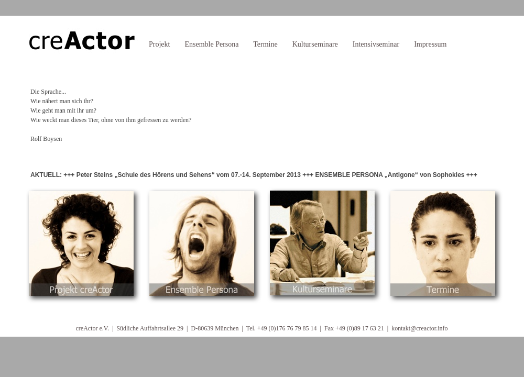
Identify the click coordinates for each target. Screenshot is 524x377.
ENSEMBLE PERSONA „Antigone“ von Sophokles (390, 175)
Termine (265, 44)
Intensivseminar (376, 44)
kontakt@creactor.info (419, 328)
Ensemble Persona (211, 44)
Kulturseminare (315, 44)
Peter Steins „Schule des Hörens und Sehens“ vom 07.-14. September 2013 (189, 175)
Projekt (159, 44)
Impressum (430, 44)
